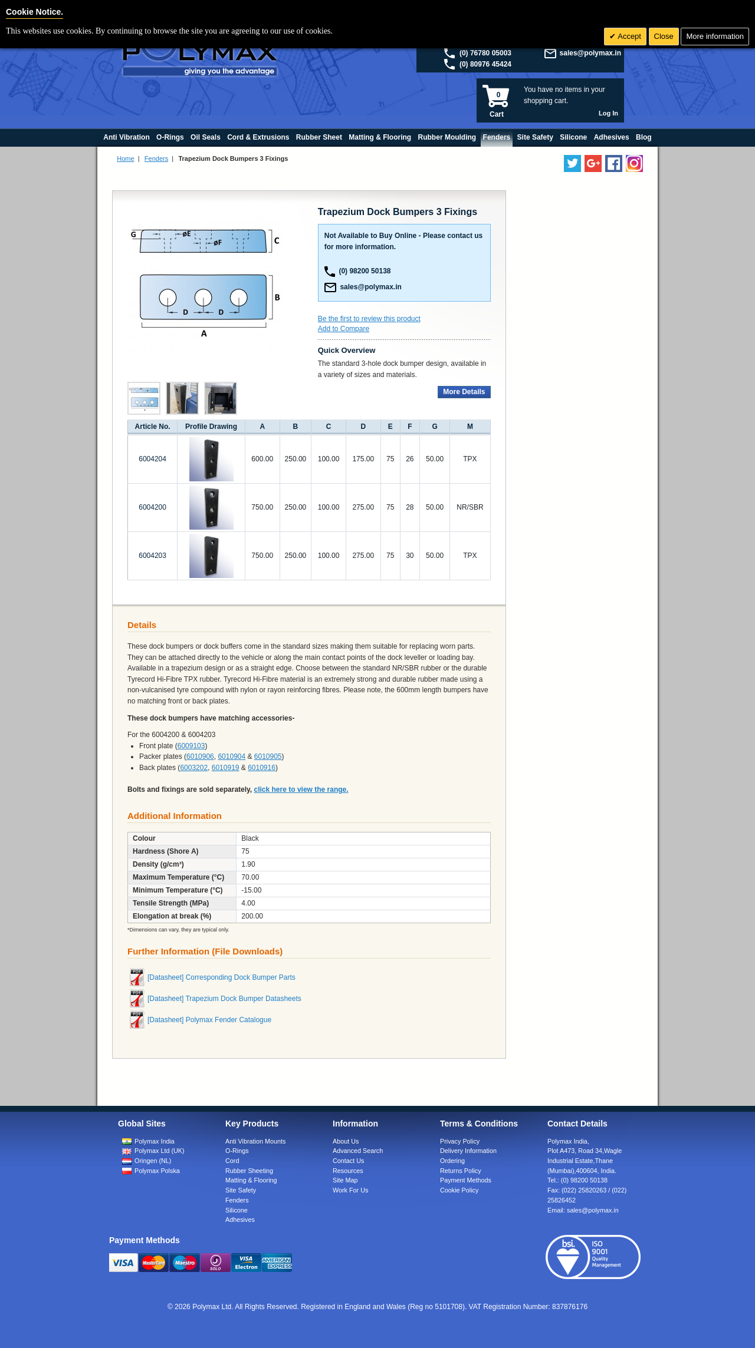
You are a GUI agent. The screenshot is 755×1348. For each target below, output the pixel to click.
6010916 (261, 768)
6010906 (200, 756)
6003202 (194, 768)
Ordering (452, 1160)
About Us (346, 1141)
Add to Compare (343, 329)
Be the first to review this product (369, 319)
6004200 (152, 507)
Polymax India (154, 1141)
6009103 (191, 746)
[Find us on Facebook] (613, 163)
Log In (608, 113)
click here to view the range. (301, 789)
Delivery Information (468, 1150)
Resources (348, 1170)
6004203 (152, 555)
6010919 (225, 768)
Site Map (345, 1180)
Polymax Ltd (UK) (159, 1150)
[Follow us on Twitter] (572, 163)
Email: (583, 1210)
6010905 (268, 756)
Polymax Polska (157, 1170)
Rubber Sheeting (249, 1170)
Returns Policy (460, 1170)
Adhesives (240, 1219)
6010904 (231, 756)
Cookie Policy (459, 1190)
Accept (628, 36)
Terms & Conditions (479, 1123)
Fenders (156, 158)
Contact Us (348, 1160)
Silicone (236, 1210)
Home (125, 158)
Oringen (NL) (152, 1160)
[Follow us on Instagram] (634, 163)
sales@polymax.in (590, 53)
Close (664, 36)
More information (715, 36)
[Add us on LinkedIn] (593, 163)
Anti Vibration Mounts (255, 1141)
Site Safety (240, 1190)
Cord (232, 1160)
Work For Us (350, 1190)
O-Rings (237, 1150)
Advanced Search (358, 1150)
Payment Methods (465, 1180)
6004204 (152, 459)
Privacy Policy (460, 1141)
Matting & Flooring (251, 1180)
